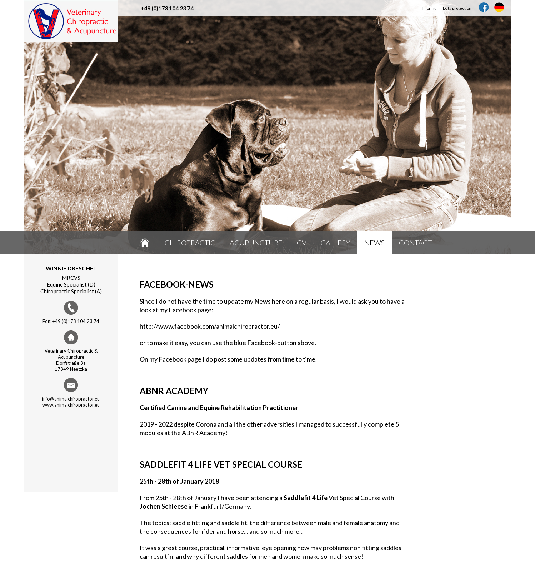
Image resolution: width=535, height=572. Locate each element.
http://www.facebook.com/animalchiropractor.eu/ (210, 326)
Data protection (457, 8)
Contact (415, 242)
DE (499, 7)
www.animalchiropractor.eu (71, 405)
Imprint (429, 8)
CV (301, 242)
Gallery (335, 242)
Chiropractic (190, 242)
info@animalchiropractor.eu (71, 399)
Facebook (484, 7)
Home (145, 242)
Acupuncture (256, 242)
